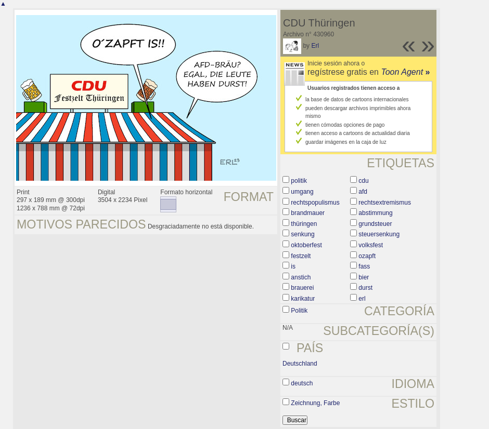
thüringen (304, 223)
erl (361, 298)
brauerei (302, 287)
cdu (363, 180)
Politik (299, 310)
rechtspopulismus (315, 202)
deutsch (302, 383)
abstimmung (375, 213)
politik (299, 180)
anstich (301, 277)
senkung (302, 234)
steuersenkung (379, 234)
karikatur (303, 298)
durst (365, 287)
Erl (315, 45)
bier (363, 277)
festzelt (301, 256)
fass (364, 266)
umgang (302, 191)
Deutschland (299, 363)
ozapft (367, 256)
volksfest (370, 245)
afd (362, 191)
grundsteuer (375, 223)
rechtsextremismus (384, 202)
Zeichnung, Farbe (315, 403)
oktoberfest (306, 245)
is (293, 266)
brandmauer (308, 213)
